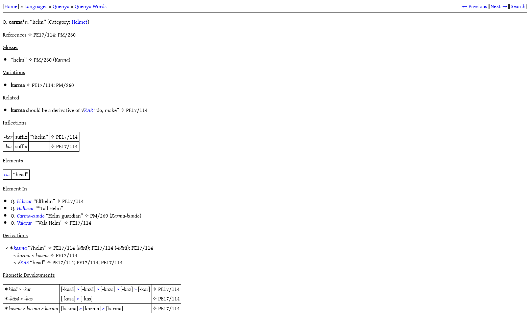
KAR (88, 110)
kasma (20, 247)
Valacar (24, 222)
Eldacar (24, 201)
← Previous (474, 6)
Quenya (61, 6)
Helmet (80, 21)
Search (518, 6)
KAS (24, 262)
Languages (35, 6)
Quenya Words (90, 6)
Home (10, 6)
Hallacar (25, 208)
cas (7, 174)
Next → (498, 6)
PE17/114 (42, 85)
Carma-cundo (31, 215)
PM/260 (43, 59)
